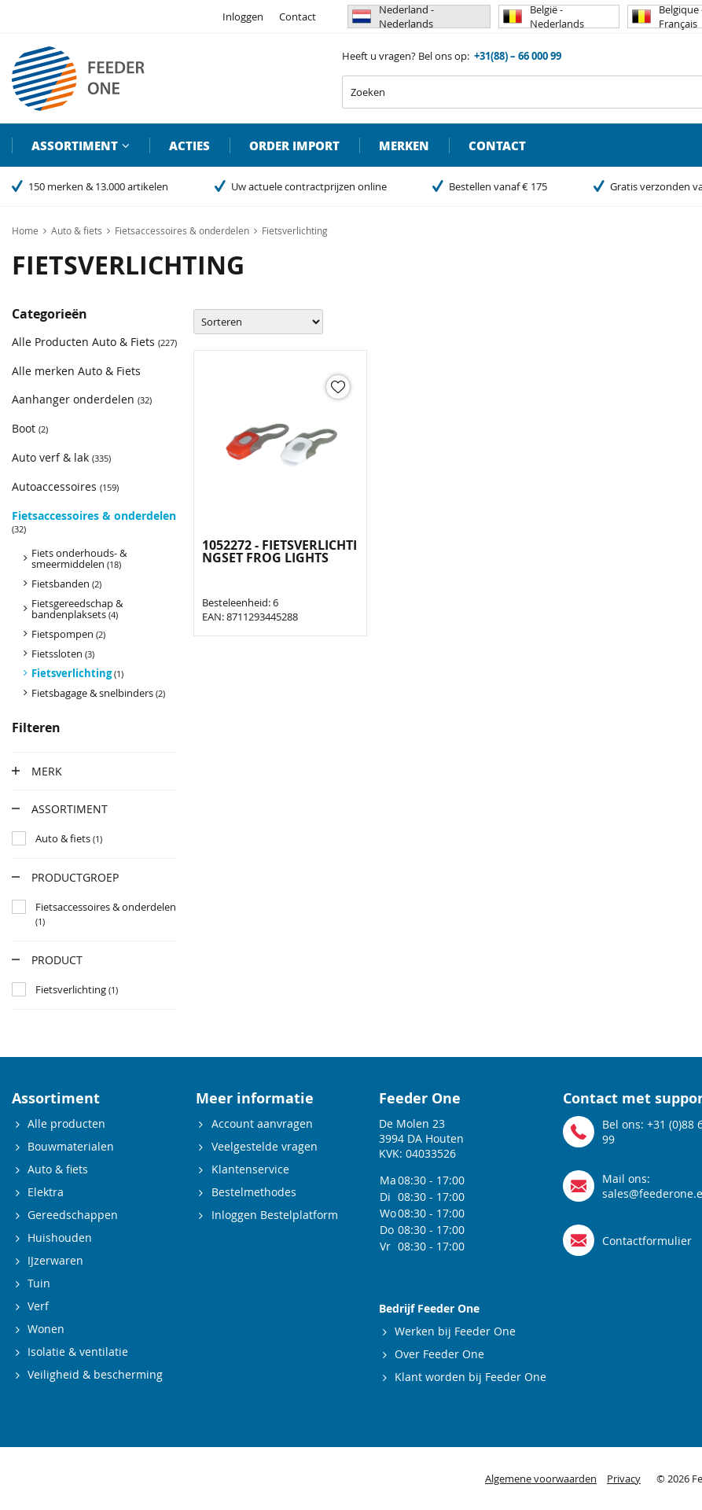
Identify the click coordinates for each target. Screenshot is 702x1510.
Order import (294, 145)
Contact (297, 16)
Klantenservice (250, 1169)
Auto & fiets (58, 1169)
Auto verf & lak (61, 457)
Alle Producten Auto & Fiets (94, 341)
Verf (38, 1305)
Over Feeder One (439, 1353)
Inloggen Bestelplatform (274, 1214)
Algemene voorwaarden (541, 1478)
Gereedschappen (73, 1214)
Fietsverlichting (77, 673)
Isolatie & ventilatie (78, 1351)
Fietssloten (62, 653)
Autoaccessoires (65, 486)
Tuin (39, 1283)
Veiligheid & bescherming (95, 1374)
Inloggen (242, 16)
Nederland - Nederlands (393, 16)
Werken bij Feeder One (455, 1331)
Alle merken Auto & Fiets (76, 370)
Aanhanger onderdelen (82, 399)
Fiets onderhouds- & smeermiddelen (79, 558)
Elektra (46, 1191)
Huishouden (60, 1237)
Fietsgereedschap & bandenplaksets (77, 608)
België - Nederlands (543, 16)
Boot (30, 428)
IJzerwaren (55, 1260)
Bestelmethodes (253, 1191)
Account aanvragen (262, 1123)
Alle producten (66, 1123)
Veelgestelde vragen (264, 1146)
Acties (189, 145)
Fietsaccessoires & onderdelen (94, 521)
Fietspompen (68, 634)
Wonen (46, 1328)
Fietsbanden (66, 583)
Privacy (624, 1478)
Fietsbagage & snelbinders (98, 693)
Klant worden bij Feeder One (470, 1376)
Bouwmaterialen (71, 1146)
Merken (404, 145)
